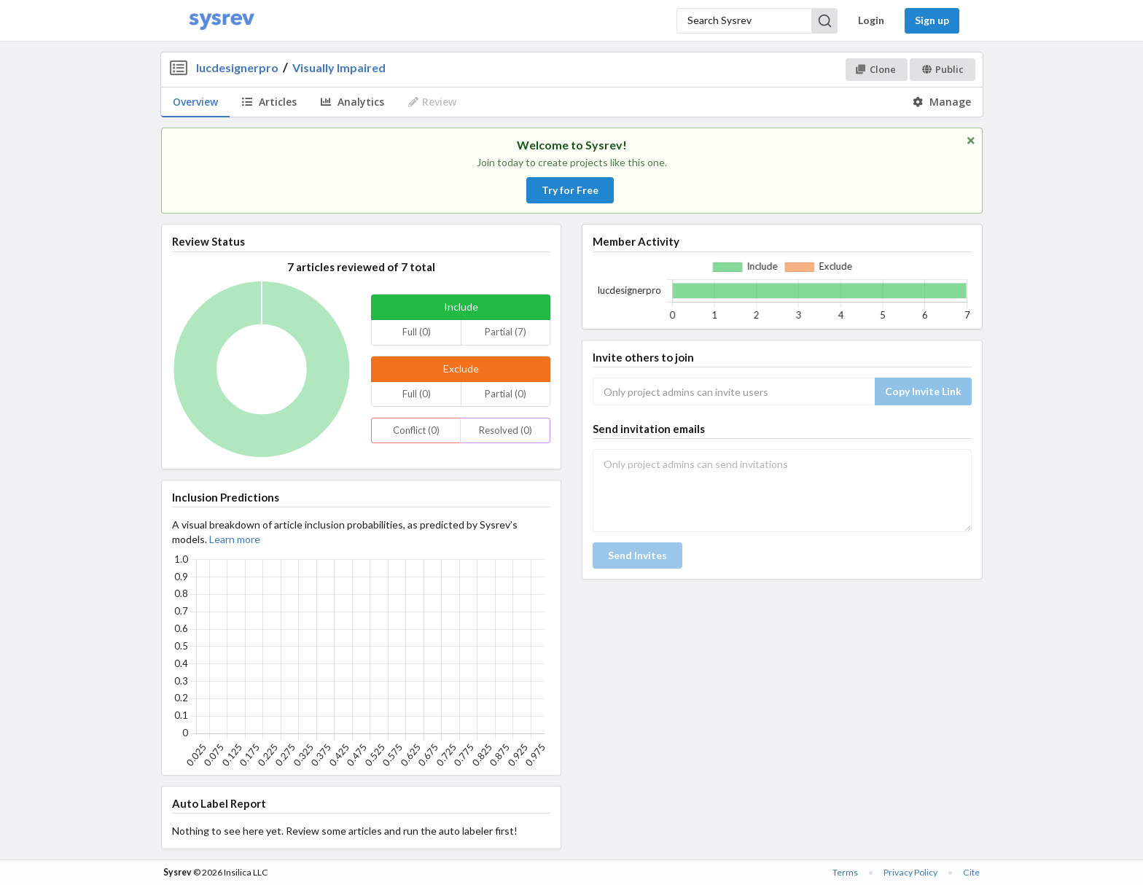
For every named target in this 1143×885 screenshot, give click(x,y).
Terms (845, 872)
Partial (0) (505, 393)
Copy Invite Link (923, 391)
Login (871, 20)
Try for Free (570, 190)
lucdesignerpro (237, 67)
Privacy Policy (910, 872)
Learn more (234, 539)
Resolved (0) (505, 430)
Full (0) (416, 332)
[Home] (222, 21)
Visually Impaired (339, 67)
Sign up (932, 20)
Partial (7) (505, 332)
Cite (971, 872)
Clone (876, 69)
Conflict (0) (416, 430)
